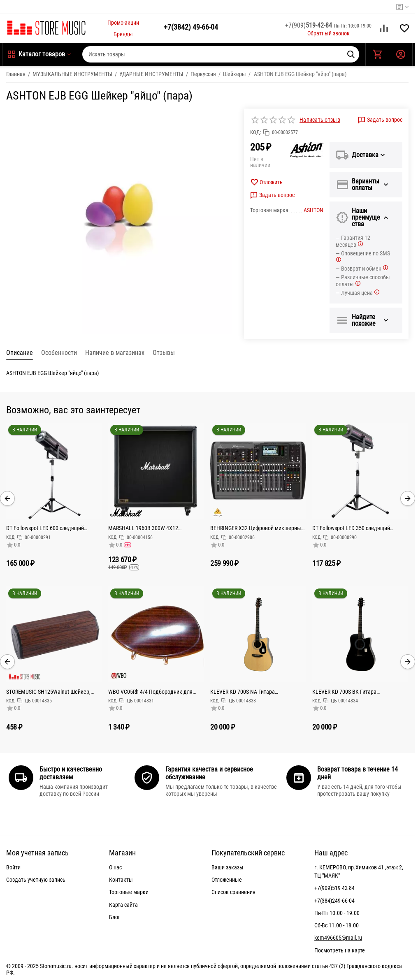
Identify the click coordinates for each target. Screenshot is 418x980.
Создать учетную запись (35, 879)
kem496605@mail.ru (338, 937)
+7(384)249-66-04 (334, 900)
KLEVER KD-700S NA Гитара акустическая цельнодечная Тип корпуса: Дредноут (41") (249, 691)
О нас (115, 867)
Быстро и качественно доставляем (70, 773)
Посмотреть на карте (339, 950)
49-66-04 (191, 27)
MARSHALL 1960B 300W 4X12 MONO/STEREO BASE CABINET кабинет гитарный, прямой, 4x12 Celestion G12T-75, (155, 528)
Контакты (121, 879)
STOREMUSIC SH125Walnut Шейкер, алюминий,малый (48, 691)
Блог (114, 917)
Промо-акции (123, 22)
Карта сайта (123, 904)
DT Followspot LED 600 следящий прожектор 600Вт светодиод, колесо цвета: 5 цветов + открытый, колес (50, 528)
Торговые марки (129, 892)
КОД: (255, 132)
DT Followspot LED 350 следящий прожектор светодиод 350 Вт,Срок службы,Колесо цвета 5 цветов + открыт (354, 528)
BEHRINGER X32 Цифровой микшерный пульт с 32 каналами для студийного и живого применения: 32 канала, (257, 528)
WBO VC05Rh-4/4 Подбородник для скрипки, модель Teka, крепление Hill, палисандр (153, 691)
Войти (13, 867)
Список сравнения (233, 892)
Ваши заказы (227, 867)
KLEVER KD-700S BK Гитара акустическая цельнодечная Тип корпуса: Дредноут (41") (351, 691)
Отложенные (226, 879)
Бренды (123, 34)
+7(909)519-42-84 (334, 888)
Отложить (266, 182)
